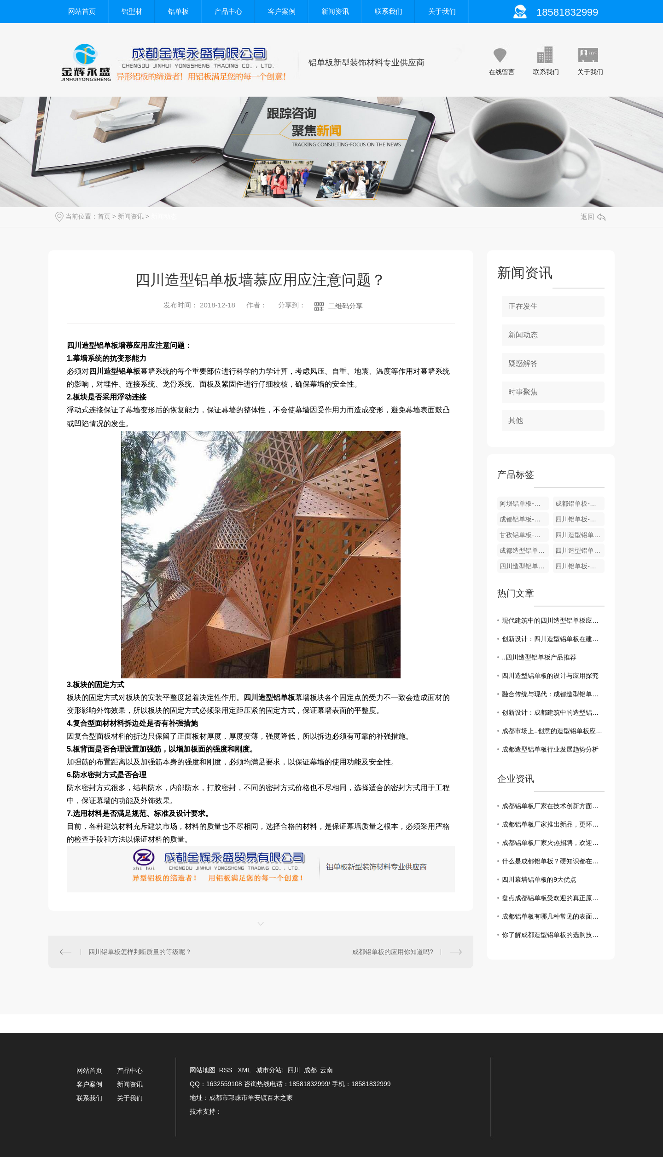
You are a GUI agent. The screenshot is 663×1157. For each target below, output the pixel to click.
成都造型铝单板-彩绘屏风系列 (524, 550)
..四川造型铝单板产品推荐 (539, 657)
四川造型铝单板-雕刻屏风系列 (580, 550)
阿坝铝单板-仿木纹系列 (524, 503)
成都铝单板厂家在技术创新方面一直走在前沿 (553, 806)
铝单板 (178, 11)
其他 (515, 420)
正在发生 (523, 306)
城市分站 (269, 1070)
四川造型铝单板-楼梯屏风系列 (524, 566)
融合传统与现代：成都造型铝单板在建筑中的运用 (553, 694)
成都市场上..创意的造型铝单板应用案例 (553, 731)
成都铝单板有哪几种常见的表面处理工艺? (553, 916)
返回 (593, 216)
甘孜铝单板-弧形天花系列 (524, 534)
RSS (226, 1070)
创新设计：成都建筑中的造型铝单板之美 (553, 712)
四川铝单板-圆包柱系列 (580, 566)
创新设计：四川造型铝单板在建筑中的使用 (553, 638)
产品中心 (228, 11)
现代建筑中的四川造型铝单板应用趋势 (553, 620)
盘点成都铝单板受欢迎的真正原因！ (553, 898)
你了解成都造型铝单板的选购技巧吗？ (553, 934)
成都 (310, 1070)
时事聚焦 (523, 392)
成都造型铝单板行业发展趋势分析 (550, 749)
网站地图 (202, 1070)
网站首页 (82, 11)
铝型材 (132, 11)
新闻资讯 (335, 11)
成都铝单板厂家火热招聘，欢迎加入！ (553, 842)
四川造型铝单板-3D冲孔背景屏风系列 (580, 534)
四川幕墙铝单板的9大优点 (539, 879)
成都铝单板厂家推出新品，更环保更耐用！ (553, 824)
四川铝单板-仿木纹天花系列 (580, 519)
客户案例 (282, 11)
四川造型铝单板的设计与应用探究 (550, 675)
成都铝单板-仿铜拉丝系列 (580, 503)
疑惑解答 (523, 363)
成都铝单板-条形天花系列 (524, 519)
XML (245, 1070)
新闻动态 (164, 216)
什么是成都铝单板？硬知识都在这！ (553, 861)
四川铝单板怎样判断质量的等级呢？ (140, 951)
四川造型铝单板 (114, 371)
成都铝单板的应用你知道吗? (392, 951)
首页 (104, 216)
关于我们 (442, 11)
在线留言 (502, 71)
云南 (326, 1070)
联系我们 (388, 11)
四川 (293, 1070)
